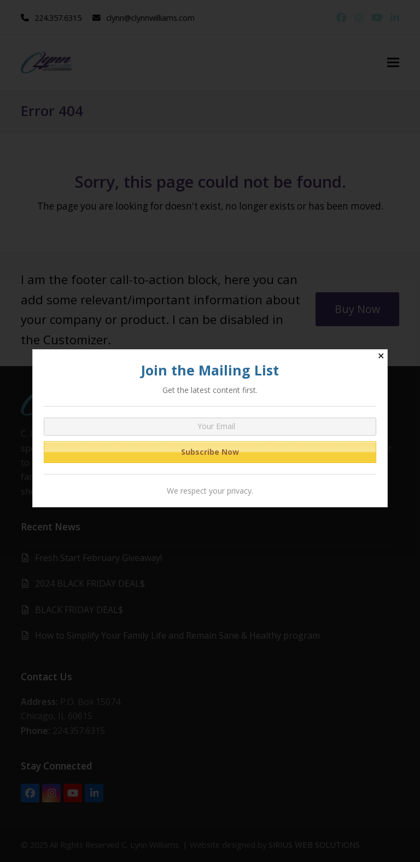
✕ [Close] (380, 356)
